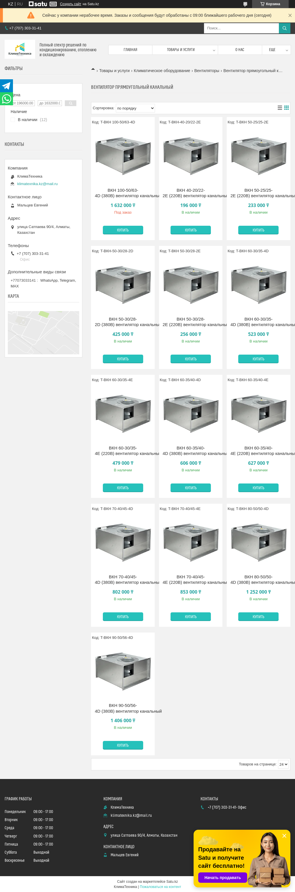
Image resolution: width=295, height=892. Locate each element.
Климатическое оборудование (162, 70)
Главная (130, 50)
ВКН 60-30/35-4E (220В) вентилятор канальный (123, 450)
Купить (123, 230)
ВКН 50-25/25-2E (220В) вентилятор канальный (258, 193)
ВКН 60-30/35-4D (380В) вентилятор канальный (258, 322)
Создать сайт (70, 4)
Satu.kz (172, 882)
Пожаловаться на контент (160, 887)
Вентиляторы (206, 70)
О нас (239, 50)
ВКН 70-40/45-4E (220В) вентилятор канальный (191, 579)
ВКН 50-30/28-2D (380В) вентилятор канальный (123, 322)
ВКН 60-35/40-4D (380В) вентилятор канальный (191, 450)
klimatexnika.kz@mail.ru (37, 184)
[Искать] (284, 28)
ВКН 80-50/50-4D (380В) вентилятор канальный (258, 579)
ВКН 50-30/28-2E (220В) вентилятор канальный (191, 322)
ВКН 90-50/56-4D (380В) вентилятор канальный (123, 708)
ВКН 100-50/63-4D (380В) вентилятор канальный (123, 193)
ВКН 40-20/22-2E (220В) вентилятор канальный (191, 193)
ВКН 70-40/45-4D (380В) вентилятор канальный (123, 579)
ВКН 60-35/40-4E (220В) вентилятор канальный (258, 450)
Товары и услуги (181, 50)
